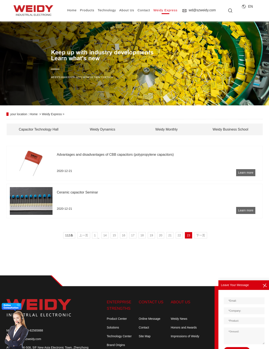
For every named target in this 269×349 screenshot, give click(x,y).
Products (87, 10)
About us (126, 10)
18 (142, 235)
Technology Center (119, 336)
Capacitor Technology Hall (38, 129)
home (72, 10)
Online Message (149, 318)
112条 (69, 235)
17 (132, 235)
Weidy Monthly (166, 129)
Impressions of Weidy (185, 336)
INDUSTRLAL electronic (33, 10)
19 (151, 235)
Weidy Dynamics (102, 129)
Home (34, 114)
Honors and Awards (184, 327)
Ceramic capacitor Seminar (77, 192)
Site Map (145, 336)
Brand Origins (116, 345)
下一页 (200, 235)
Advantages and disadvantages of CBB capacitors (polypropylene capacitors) (115, 154)
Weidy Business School (230, 129)
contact (143, 10)
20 (160, 235)
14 (105, 235)
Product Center (117, 318)
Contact (144, 327)
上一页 (83, 235)
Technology (107, 10)
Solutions (113, 327)
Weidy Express (165, 10)
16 (123, 235)
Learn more (245, 172)
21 (170, 235)
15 (114, 235)
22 (179, 235)
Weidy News (179, 318)
